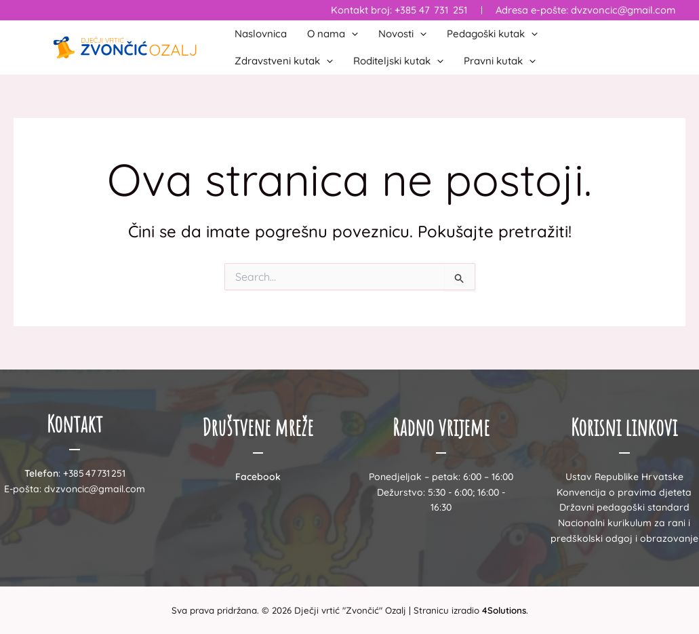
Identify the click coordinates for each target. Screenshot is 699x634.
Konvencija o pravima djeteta (624, 492)
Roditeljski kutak (398, 61)
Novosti (402, 33)
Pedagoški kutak (492, 33)
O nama (332, 33)
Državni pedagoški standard (624, 507)
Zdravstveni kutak (284, 61)
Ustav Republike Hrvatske (624, 477)
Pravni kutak (500, 61)
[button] (351, 33)
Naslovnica (261, 33)
